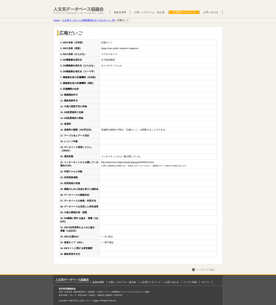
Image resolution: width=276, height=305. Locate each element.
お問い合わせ (211, 12)
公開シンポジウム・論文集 (149, 12)
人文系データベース (184, 12)
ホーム (72, 280)
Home (56, 20)
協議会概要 (120, 12)
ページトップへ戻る (203, 269)
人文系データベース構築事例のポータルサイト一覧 (88, 20)
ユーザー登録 (190, 282)
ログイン (205, 282)
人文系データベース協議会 (79, 10)
